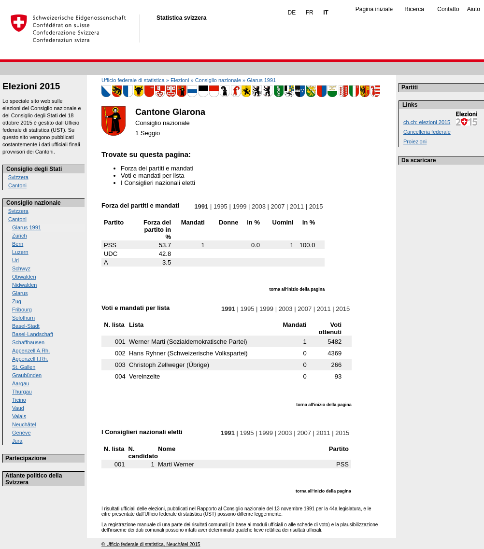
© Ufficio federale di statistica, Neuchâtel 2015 (150, 544)
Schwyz (21, 268)
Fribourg (22, 309)
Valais (19, 416)
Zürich (19, 236)
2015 (316, 206)
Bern (17, 244)
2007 (277, 206)
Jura (17, 441)
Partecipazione (25, 458)
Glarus (20, 293)
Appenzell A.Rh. (31, 350)
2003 (258, 206)
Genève (21, 433)
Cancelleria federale (427, 132)
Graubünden (27, 375)
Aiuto (473, 9)
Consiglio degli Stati (34, 169)
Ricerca (414, 9)
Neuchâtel (24, 424)
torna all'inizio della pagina (297, 289)
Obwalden (24, 277)
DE (292, 12)
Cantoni (17, 185)
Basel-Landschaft (32, 334)
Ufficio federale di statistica (133, 80)
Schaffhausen (28, 342)
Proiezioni (415, 141)
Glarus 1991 (26, 227)
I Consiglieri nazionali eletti (158, 182)
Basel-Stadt (26, 326)
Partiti (409, 87)
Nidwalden (24, 285)
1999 (239, 206)
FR (309, 12)
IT (325, 12)
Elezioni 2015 (31, 86)
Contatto (448, 9)
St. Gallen (23, 367)
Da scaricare (418, 160)
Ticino (19, 400)
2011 (296, 206)
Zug (16, 301)
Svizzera (18, 177)
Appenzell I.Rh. (30, 359)
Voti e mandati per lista (153, 175)
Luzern (20, 252)
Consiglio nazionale (33, 202)
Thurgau (22, 391)
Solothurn (23, 318)
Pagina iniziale (374, 9)
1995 (220, 206)
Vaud (18, 408)
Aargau (20, 383)
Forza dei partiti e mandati (157, 168)
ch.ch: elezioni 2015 (426, 122)
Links (409, 104)
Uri (15, 260)
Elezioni (180, 80)
